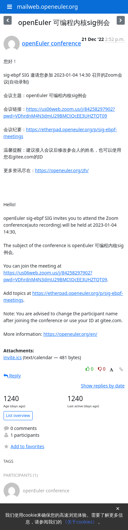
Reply (12, 375)
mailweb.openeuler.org (47, 6)
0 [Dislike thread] (102, 369)
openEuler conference (51, 43)
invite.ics (13, 357)
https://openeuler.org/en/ (70, 334)
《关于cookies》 (80, 522)
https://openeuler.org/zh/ (62, 170)
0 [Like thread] (90, 369)
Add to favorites (24, 446)
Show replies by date (102, 386)
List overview (18, 415)
